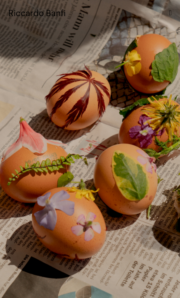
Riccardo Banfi (37, 12)
